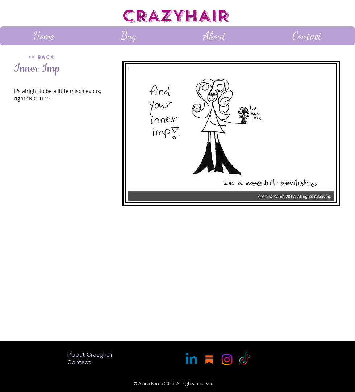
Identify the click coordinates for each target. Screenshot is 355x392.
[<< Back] (54, 57)
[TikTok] (245, 360)
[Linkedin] (191, 360)
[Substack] (209, 360)
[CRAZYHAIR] (177, 16)
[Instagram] (227, 360)
